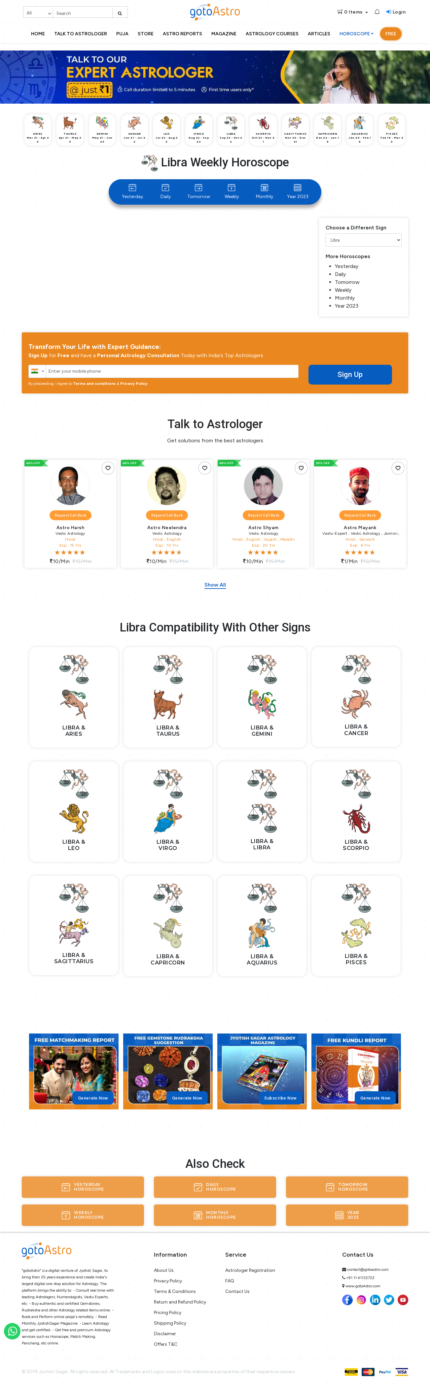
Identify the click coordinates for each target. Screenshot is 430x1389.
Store (146, 34)
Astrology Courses (272, 34)
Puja (122, 34)
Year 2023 (297, 191)
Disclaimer (165, 1334)
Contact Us (237, 1291)
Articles (319, 34)
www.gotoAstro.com (362, 1286)
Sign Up (350, 374)
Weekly (232, 191)
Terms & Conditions (175, 1291)
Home (38, 34)
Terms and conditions (94, 383)
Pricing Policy (167, 1312)
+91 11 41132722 (360, 1277)
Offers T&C (165, 1344)
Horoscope (355, 34)
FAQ (229, 1281)
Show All (215, 585)
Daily (166, 191)
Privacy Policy (134, 383)
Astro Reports (182, 34)
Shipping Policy (170, 1323)
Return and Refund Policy (180, 1302)
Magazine (223, 34)
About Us (164, 1270)
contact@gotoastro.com (368, 1269)
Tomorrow (198, 191)
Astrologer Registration (250, 1270)
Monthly (264, 191)
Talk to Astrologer (80, 34)
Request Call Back (70, 515)
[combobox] (37, 371)
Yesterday (132, 191)
